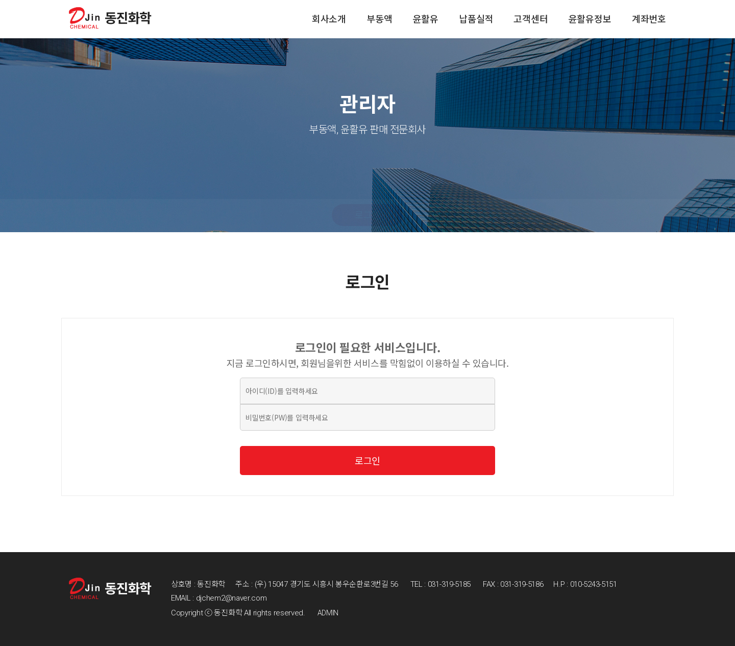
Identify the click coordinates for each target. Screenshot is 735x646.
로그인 (367, 215)
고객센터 (530, 19)
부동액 (379, 19)
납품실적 (476, 19)
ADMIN (328, 612)
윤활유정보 (590, 19)
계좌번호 (649, 19)
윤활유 (425, 19)
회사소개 (329, 19)
